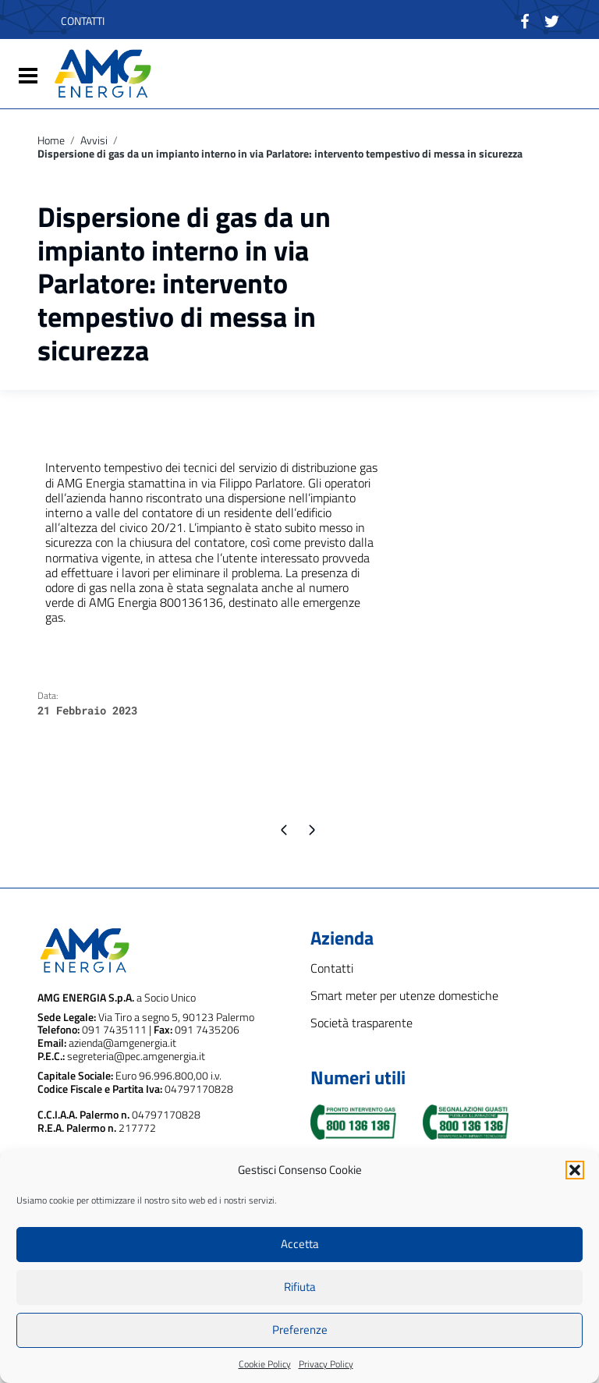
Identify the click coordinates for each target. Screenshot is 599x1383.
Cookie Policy (265, 1363)
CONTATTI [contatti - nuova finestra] (83, 20)
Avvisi (94, 140)
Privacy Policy (326, 1363)
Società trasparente (361, 1023)
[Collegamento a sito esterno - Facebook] (525, 19)
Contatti (331, 968)
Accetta (300, 1244)
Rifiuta (300, 1287)
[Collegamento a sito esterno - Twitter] (552, 19)
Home (51, 140)
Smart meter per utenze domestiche (404, 995)
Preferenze (300, 1330)
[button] (575, 1170)
